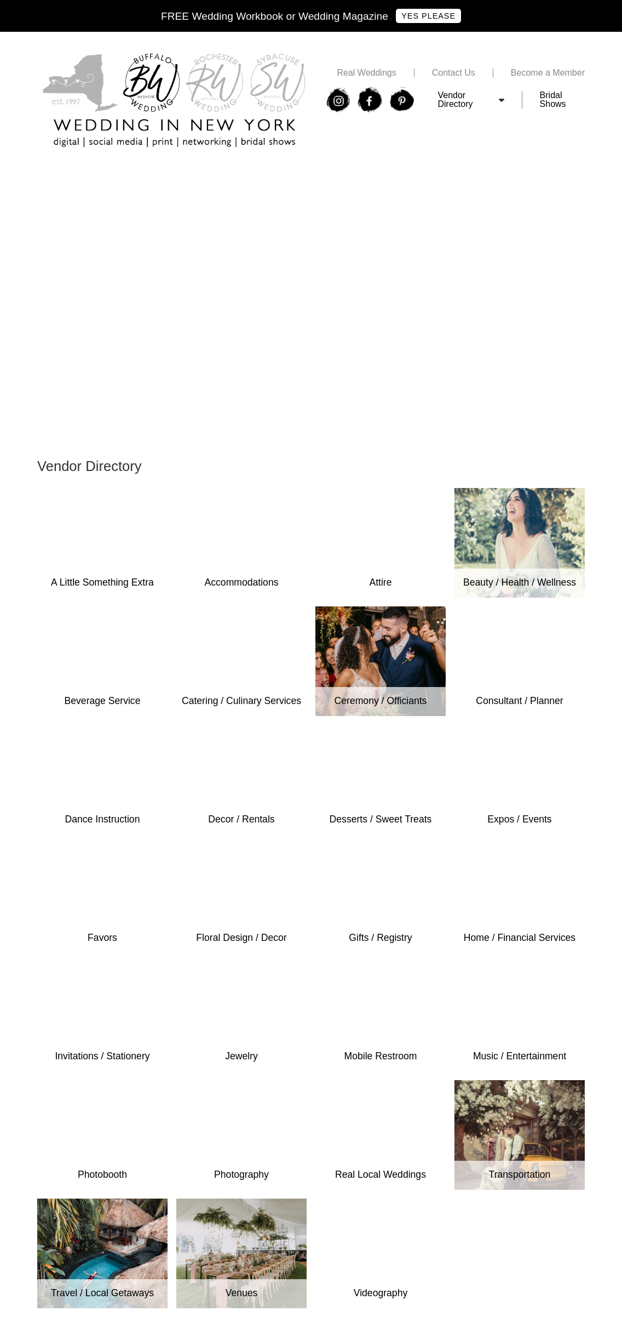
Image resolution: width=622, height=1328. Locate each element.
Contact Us (453, 73)
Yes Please (428, 16)
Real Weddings (366, 73)
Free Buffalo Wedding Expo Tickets (105, 172)
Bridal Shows (553, 100)
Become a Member (548, 73)
